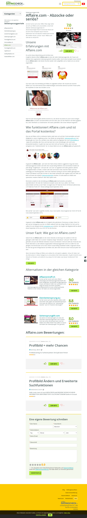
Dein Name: (33, 424)
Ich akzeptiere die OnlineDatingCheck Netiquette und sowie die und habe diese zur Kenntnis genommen (51, 468)
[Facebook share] (85, 260)
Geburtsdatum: (34, 430)
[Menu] (60, 4)
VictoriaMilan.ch (8, 42)
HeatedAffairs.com (9, 56)
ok (50, 515)
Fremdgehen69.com (9, 48)
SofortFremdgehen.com (11, 34)
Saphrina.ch (7, 51)
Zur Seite (69, 51)
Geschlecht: (57, 424)
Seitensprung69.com (10, 36)
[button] (41, 515)
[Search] (79, 4)
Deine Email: (33, 436)
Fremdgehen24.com (9, 39)
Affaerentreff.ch (8, 28)
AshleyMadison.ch (9, 54)
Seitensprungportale (47, 175)
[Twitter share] (85, 257)
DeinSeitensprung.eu (10, 31)
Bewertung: (33, 448)
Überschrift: (33, 442)
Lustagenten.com (48, 226)
